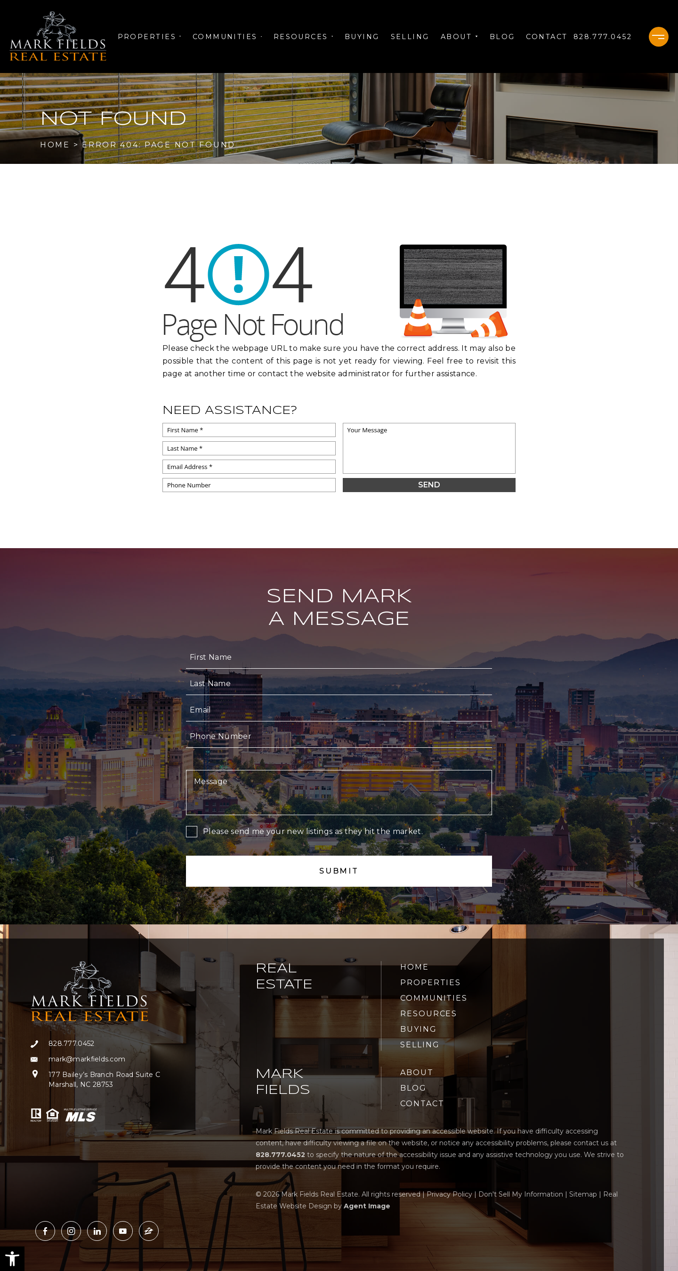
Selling (410, 36)
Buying (362, 36)
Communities (227, 36)
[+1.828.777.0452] (602, 36)
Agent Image (367, 1206)
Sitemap (583, 1194)
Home (414, 967)
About (459, 36)
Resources (303, 36)
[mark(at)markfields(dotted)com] (95, 1059)
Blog (502, 36)
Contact (546, 36)
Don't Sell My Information (520, 1194)
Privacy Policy (449, 1194)
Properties (149, 36)
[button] (12, 1259)
